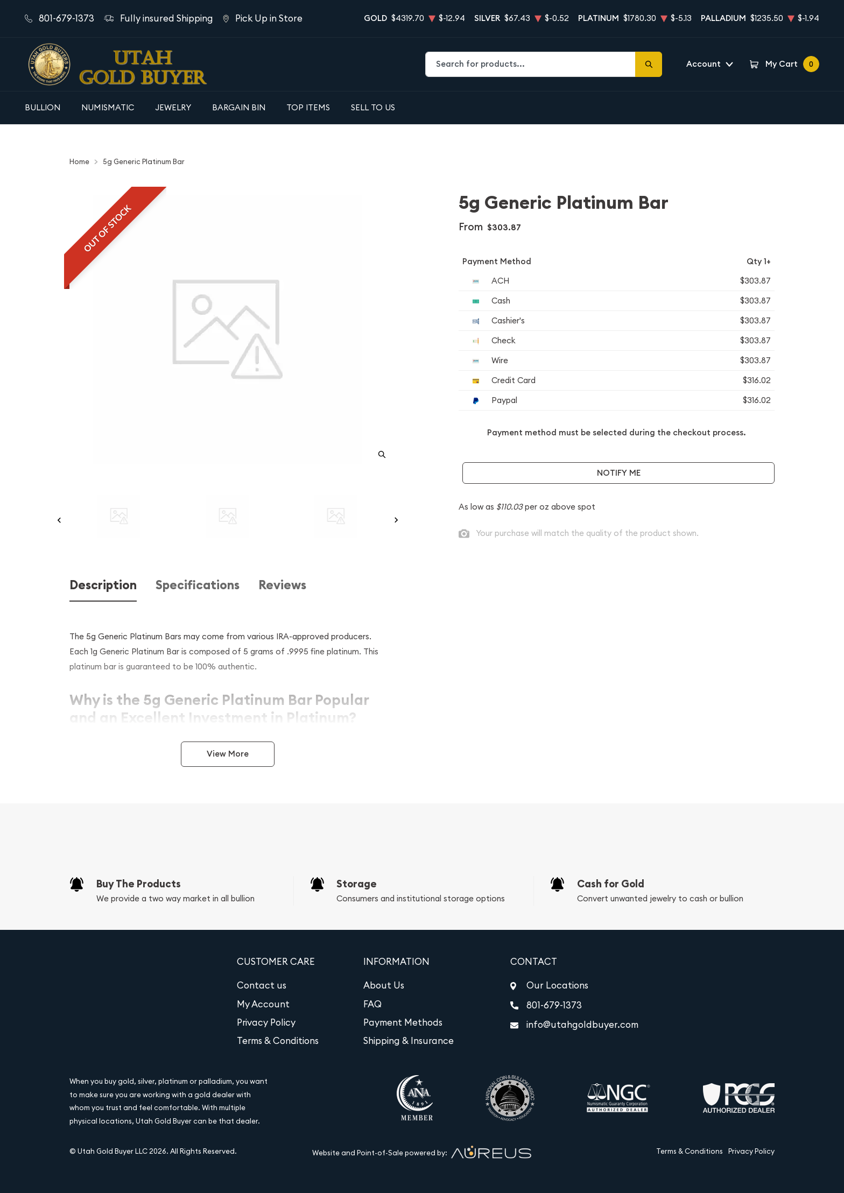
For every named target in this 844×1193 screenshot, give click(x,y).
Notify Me (619, 473)
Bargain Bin (238, 107)
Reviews (282, 585)
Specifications (198, 585)
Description (103, 585)
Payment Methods (402, 1022)
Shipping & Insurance (408, 1041)
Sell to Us (373, 107)
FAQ (372, 1004)
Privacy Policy (266, 1022)
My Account (263, 1004)
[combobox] (530, 64)
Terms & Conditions (278, 1041)
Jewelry (173, 107)
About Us (383, 985)
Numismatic (107, 107)
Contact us (261, 985)
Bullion (42, 107)
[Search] (648, 64)
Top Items (308, 107)
